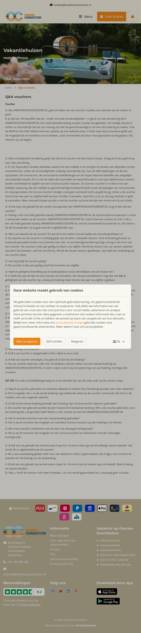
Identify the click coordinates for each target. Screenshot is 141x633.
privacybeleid (64, 322)
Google (79, 322)
